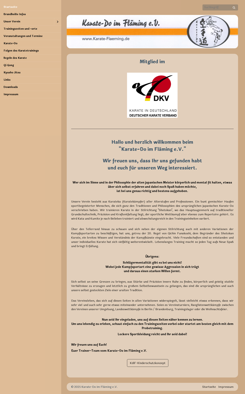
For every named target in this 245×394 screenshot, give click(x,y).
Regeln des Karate (15, 58)
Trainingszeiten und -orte (20, 29)
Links (7, 80)
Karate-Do (10, 43)
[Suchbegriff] (220, 7)
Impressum (11, 94)
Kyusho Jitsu (12, 73)
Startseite (10, 7)
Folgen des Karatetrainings (21, 51)
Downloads (11, 87)
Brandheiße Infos (15, 14)
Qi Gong (9, 65)
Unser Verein (12, 22)
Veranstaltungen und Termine (23, 36)
